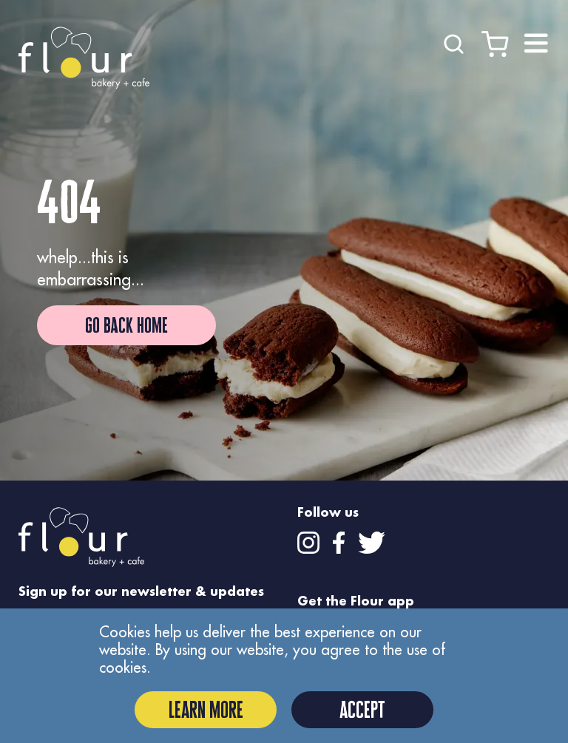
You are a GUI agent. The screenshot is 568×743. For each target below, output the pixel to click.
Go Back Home (126, 325)
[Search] (454, 41)
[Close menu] (537, 43)
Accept (362, 710)
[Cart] (495, 41)
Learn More (206, 710)
